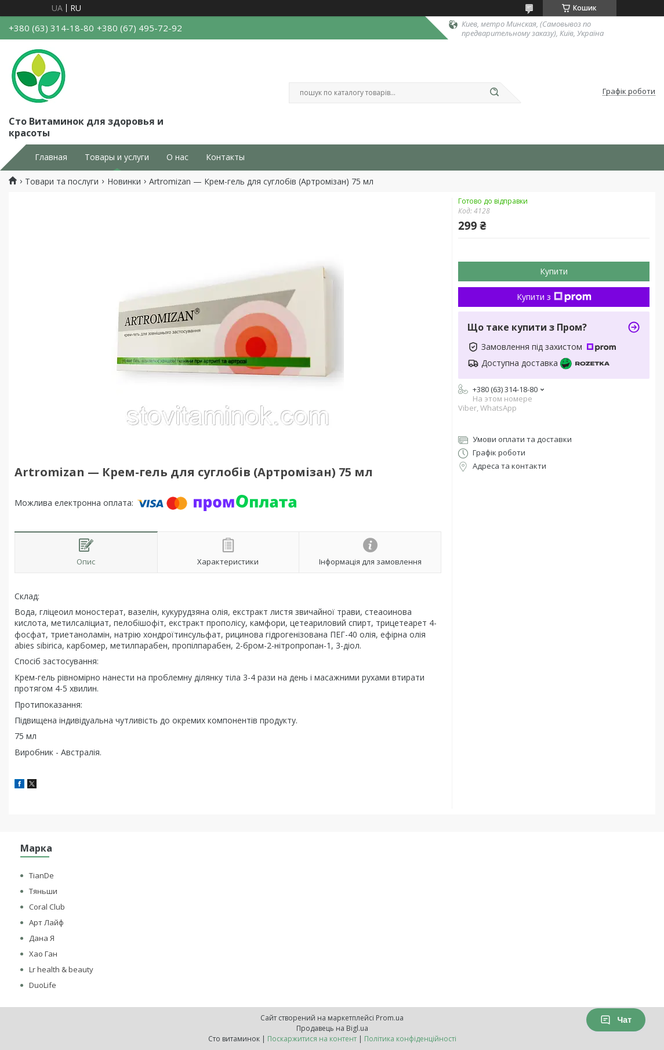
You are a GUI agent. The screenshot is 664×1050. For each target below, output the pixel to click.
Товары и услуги (117, 157)
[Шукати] (494, 92)
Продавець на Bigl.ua (332, 1028)
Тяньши (43, 891)
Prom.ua (390, 1018)
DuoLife (42, 985)
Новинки (124, 181)
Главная (51, 157)
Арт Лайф (46, 922)
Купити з (554, 296)
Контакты (225, 157)
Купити (554, 271)
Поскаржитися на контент (312, 1039)
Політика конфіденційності (410, 1039)
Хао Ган (43, 953)
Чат (616, 1020)
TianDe (41, 875)
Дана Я (42, 938)
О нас (177, 157)
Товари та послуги (62, 181)
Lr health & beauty (61, 969)
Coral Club (47, 906)
